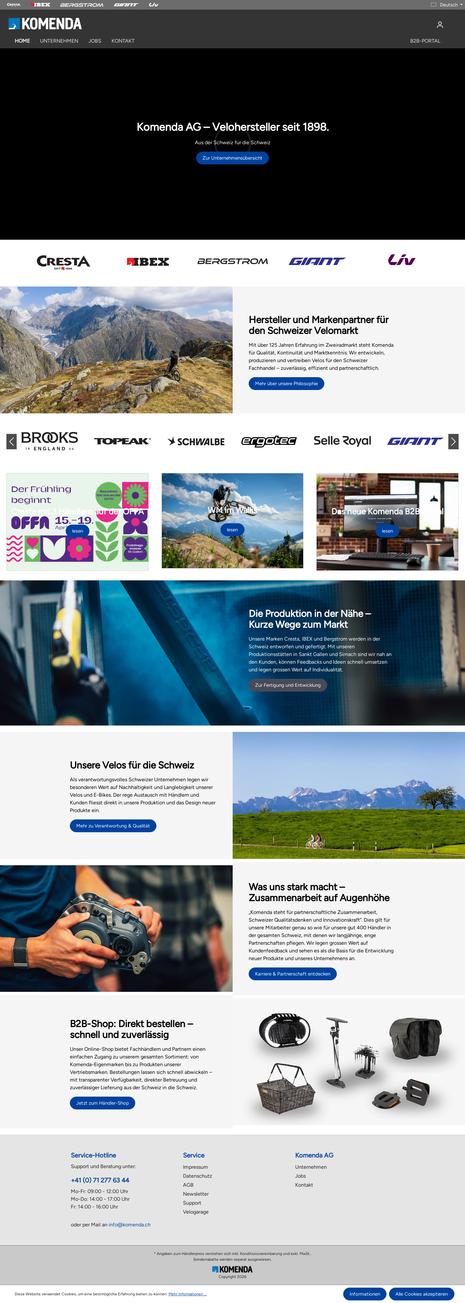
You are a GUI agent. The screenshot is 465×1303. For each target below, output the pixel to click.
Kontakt (304, 1185)
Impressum (195, 1167)
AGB (188, 1185)
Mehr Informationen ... (188, 1294)
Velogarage (196, 1212)
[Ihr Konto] (440, 24)
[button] (16, 441)
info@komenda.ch (130, 1225)
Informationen (365, 1294)
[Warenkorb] (452, 22)
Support (192, 1203)
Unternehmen (311, 1167)
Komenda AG (314, 1155)
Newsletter (196, 1194)
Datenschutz (197, 1176)
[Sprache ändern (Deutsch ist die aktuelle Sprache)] (446, 4)
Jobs (300, 1176)
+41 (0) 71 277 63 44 (100, 1180)
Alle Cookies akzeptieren (421, 1294)
